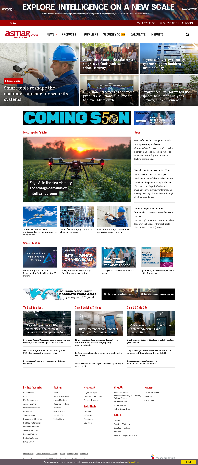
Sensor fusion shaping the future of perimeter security (76, 230)
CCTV (26, 396)
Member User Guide (93, 396)
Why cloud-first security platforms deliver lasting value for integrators (40, 232)
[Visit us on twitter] (10, 23)
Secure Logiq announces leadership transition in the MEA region (153, 212)
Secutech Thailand (122, 428)
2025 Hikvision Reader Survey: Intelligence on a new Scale (76, 271)
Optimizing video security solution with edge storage (157, 271)
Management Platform (33, 419)
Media (62, 454)
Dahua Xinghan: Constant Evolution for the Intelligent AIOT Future (39, 273)
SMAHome (149, 400)
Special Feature (31, 243)
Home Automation (31, 426)
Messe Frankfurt (121, 392)
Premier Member (91, 400)
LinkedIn (87, 411)
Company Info (72, 454)
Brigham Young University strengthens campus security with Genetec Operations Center (46, 341)
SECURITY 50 (111, 34)
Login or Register (91, 392)
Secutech (118, 420)
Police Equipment (30, 438)
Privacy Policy (28, 454)
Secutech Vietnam (122, 424)
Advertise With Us (122, 409)
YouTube (88, 423)
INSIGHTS (157, 34)
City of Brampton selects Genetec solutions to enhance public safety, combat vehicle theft (149, 351)
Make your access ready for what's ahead (118, 271)
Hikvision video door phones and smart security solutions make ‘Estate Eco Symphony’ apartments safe (98, 343)
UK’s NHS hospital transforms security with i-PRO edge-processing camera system (45, 351)
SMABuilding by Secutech (125, 435)
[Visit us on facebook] (7, 23)
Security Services (30, 430)
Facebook (88, 419)
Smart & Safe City (137, 307)
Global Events (60, 411)
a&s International (151, 392)
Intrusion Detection (31, 407)
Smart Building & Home (88, 307)
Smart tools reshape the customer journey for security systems (113, 230)
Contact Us (84, 454)
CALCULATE (137, 34)
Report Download (61, 404)
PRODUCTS (70, 34)
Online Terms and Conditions (46, 454)
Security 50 (58, 415)
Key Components (30, 400)
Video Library (59, 419)
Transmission (29, 415)
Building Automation (32, 423)
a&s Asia (148, 396)
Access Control (29, 404)
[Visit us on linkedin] (14, 23)
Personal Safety (30, 434)
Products (57, 407)
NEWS (52, 34)
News (56, 392)
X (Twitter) (88, 415)
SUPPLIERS (90, 34)
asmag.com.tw (120, 401)
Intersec (117, 431)
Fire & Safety (28, 441)
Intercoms (27, 411)
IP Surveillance (29, 392)
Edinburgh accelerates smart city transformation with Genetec (143, 362)
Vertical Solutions (33, 307)
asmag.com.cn (120, 405)
